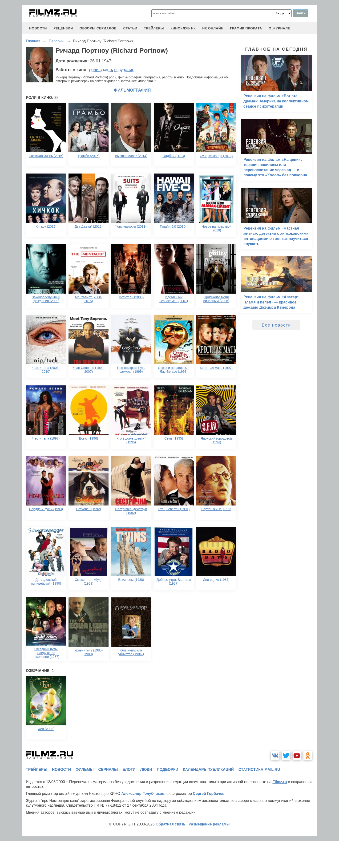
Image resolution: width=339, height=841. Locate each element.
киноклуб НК (183, 28)
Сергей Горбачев (208, 794)
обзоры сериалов (98, 28)
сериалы (108, 770)
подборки (167, 770)
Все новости (276, 325)
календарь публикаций (208, 770)
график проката (246, 28)
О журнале (279, 28)
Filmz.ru (279, 782)
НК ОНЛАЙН (212, 28)
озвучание (124, 69)
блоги (128, 770)
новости (38, 28)
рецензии (63, 28)
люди (146, 770)
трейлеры (154, 28)
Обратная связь (171, 824)
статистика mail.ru (259, 770)
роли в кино (100, 69)
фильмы (84, 770)
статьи (130, 28)
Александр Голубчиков (142, 794)
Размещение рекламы (209, 824)
